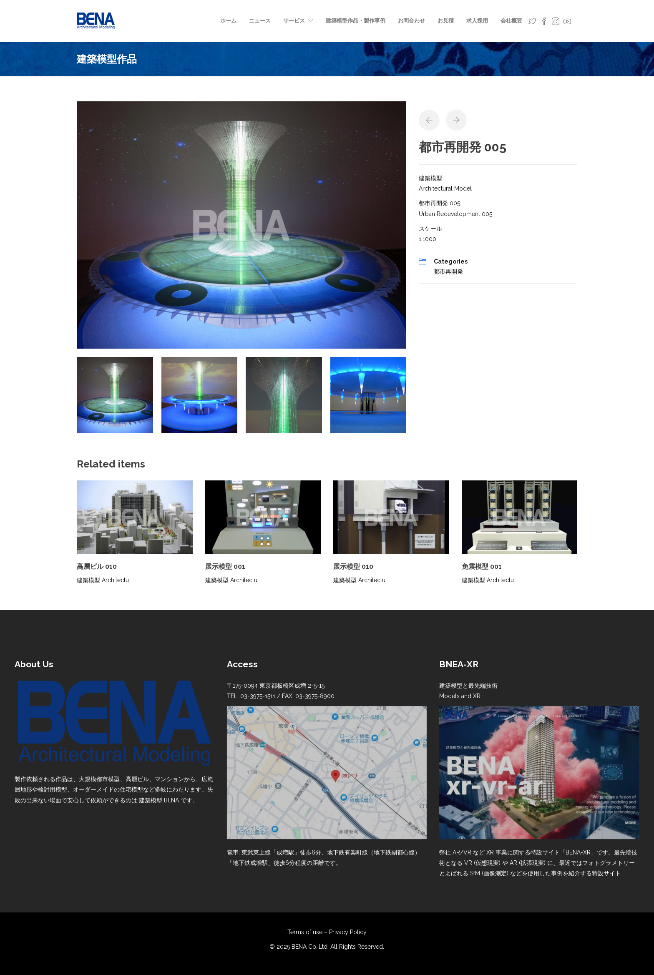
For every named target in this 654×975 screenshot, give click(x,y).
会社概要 (511, 21)
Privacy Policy (348, 932)
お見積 (446, 21)
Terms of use (304, 932)
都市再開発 (448, 271)
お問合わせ (411, 21)
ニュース (260, 21)
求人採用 (477, 21)
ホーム (228, 21)
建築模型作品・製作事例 (355, 21)
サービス (294, 21)
